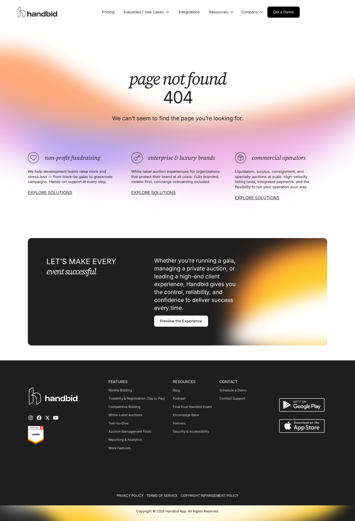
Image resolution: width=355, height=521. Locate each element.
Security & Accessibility (191, 431)
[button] (146, 12)
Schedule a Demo (233, 390)
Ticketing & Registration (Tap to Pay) (136, 398)
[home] (38, 12)
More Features (119, 448)
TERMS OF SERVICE (162, 495)
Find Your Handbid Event (192, 407)
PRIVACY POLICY (130, 495)
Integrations (189, 12)
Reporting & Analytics (125, 439)
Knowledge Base (186, 415)
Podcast (179, 398)
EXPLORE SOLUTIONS (50, 192)
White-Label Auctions (125, 415)
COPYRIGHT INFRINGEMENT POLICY (210, 495)
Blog (176, 390)
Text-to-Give (118, 423)
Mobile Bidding (120, 390)
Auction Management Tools (129, 431)
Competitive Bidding (124, 407)
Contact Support (232, 398)
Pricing (108, 12)
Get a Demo (283, 12)
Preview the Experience (181, 321)
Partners (179, 423)
